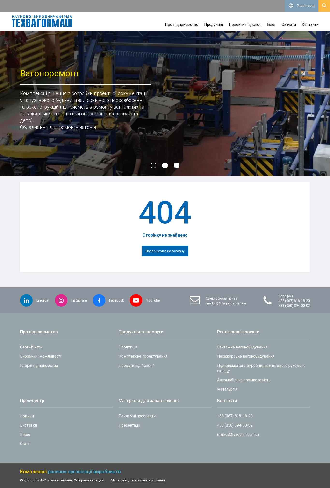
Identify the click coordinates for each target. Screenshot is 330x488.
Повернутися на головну (165, 251)
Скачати (289, 24)
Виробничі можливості (40, 356)
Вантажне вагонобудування (242, 347)
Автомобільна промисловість (244, 380)
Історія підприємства (39, 365)
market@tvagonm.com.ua (226, 303)
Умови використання (148, 480)
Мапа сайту (120, 480)
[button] (153, 165)
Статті (25, 443)
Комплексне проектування (143, 356)
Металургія (227, 389)
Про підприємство (181, 24)
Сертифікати (31, 347)
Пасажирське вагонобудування (245, 356)
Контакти (310, 24)
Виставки (28, 425)
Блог (271, 24)
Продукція (213, 24)
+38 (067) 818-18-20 (294, 301)
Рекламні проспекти (137, 416)
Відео (25, 434)
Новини (27, 416)
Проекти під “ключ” (136, 365)
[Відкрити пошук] (324, 6)
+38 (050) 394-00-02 (294, 306)
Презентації (129, 425)
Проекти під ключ (245, 24)
